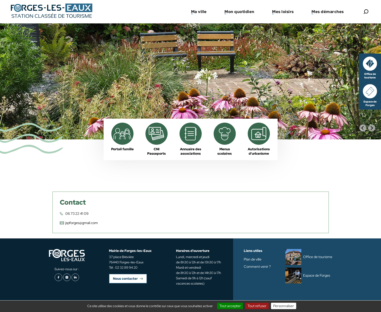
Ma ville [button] (199, 11)
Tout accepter (230, 306)
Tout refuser (257, 306)
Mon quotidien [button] (239, 11)
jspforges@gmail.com (81, 223)
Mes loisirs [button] (283, 11)
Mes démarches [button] (327, 11)
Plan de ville (252, 259)
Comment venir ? (257, 266)
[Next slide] (371, 127)
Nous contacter (125, 278)
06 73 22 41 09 (77, 213)
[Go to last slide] (362, 127)
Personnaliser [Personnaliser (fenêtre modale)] (283, 306)
